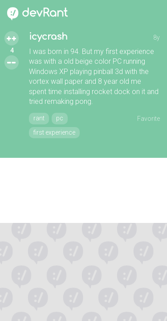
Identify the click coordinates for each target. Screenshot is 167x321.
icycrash (48, 37)
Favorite (148, 118)
